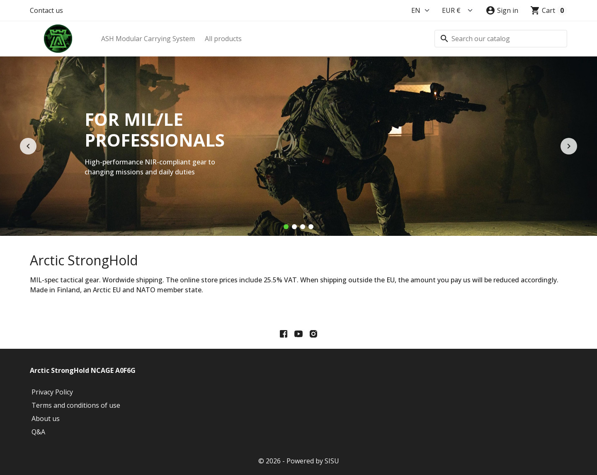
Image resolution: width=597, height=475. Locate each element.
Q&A (38, 431)
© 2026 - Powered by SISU (298, 460)
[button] (502, 10)
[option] (298, 146)
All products (223, 38)
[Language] (420, 10)
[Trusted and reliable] (310, 226)
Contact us (46, 10)
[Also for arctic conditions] (302, 226)
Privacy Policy (52, 392)
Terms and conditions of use (76, 405)
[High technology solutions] (294, 226)
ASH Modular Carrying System (148, 38)
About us (46, 418)
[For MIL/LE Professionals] (286, 226)
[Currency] (457, 10)
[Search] (500, 38)
